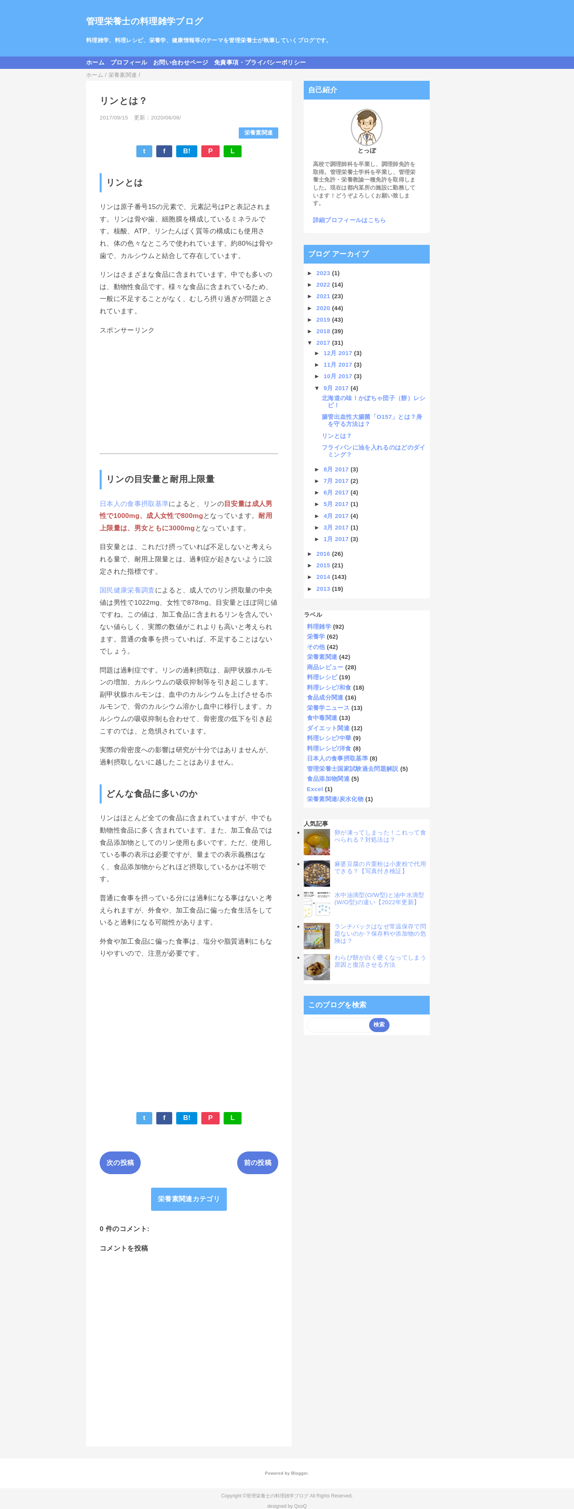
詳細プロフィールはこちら (349, 220)
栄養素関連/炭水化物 (335, 799)
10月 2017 (339, 376)
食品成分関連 (325, 697)
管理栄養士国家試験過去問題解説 (353, 768)
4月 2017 (337, 515)
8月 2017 (337, 469)
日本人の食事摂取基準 (134, 504)
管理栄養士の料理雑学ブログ (144, 21)
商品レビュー (325, 667)
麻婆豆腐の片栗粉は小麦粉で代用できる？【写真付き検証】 (380, 867)
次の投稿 (120, 1163)
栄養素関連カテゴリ (189, 1199)
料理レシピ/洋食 (329, 748)
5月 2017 (337, 503)
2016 (324, 553)
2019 (324, 319)
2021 (324, 296)
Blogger (299, 1473)
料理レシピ (322, 677)
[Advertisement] (189, 394)
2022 (324, 284)
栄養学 (316, 636)
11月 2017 (339, 364)
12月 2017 (339, 353)
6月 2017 (337, 492)
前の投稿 (257, 1163)
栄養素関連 (258, 133)
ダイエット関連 (328, 728)
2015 (324, 565)
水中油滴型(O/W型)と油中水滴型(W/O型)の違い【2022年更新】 (379, 898)
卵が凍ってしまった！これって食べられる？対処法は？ (380, 836)
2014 (324, 576)
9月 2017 (337, 388)
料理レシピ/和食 (329, 687)
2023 (324, 273)
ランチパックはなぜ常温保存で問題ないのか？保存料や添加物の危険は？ (380, 933)
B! (187, 151)
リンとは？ (337, 435)
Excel (315, 789)
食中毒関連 (322, 717)
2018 (324, 331)
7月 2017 (337, 480)
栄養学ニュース (328, 707)
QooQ (300, 1506)
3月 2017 (337, 527)
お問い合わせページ (180, 62)
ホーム (95, 62)
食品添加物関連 (328, 778)
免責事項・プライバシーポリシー (260, 62)
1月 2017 (337, 539)
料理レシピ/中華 (329, 738)
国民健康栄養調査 (127, 590)
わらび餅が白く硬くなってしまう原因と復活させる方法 (380, 961)
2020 (324, 308)
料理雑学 (319, 626)
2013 (324, 588)
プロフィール (128, 62)
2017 (324, 342)
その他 (316, 646)
